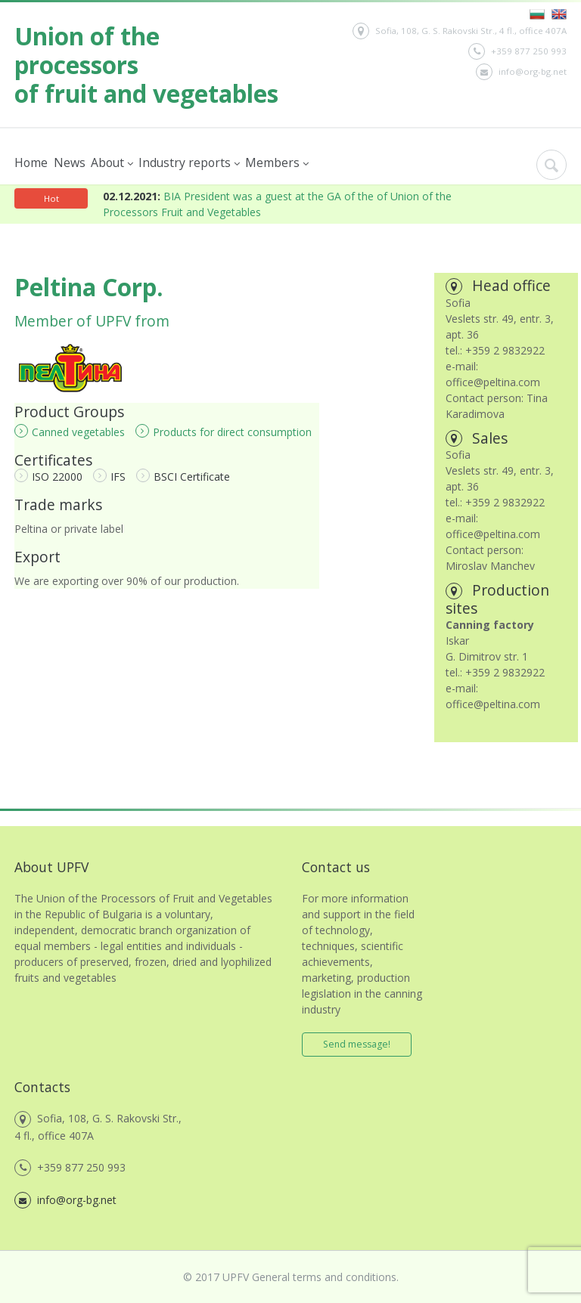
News (69, 162)
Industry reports (188, 163)
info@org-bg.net (521, 71)
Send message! (356, 1044)
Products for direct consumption (223, 431)
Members (276, 163)
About (111, 163)
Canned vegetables (69, 431)
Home (31, 162)
